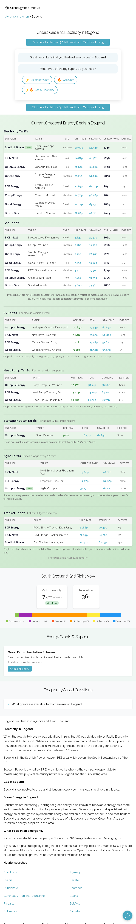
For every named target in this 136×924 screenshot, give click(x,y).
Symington (77, 873)
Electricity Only (38, 80)
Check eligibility (19, 669)
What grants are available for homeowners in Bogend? (47, 705)
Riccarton (10, 904)
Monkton (75, 912)
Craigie (8, 881)
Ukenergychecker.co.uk (22, 8)
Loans (74, 896)
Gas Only (68, 80)
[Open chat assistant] (127, 915)
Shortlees (76, 889)
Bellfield (75, 904)
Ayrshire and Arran (17, 16)
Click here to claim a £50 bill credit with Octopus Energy (68, 42)
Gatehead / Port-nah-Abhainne (24, 896)
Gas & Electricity (41, 90)
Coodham (10, 873)
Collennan (10, 912)
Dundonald (11, 889)
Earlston (75, 881)
